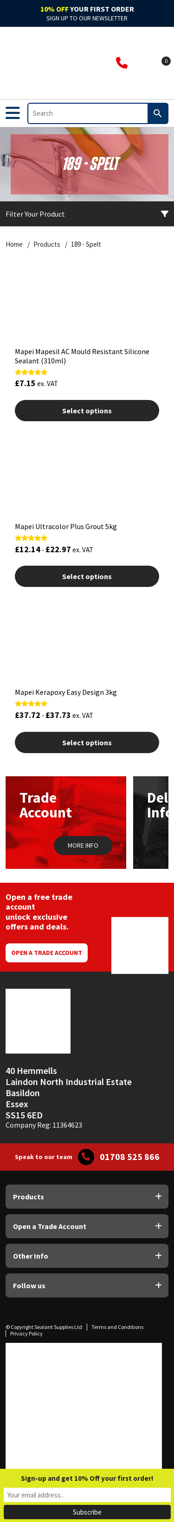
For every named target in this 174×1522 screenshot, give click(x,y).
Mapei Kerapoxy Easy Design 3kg (66, 692)
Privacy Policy (26, 1333)
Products (46, 244)
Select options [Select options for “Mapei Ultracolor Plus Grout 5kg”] (87, 576)
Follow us (29, 1285)
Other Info (30, 1255)
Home (14, 244)
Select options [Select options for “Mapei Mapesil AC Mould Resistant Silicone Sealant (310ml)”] (87, 410)
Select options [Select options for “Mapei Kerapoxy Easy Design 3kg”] (87, 742)
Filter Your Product (87, 213)
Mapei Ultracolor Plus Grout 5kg (66, 526)
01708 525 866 (130, 1156)
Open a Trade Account (46, 952)
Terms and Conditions (117, 1326)
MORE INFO (83, 845)
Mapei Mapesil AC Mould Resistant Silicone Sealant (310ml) (82, 356)
